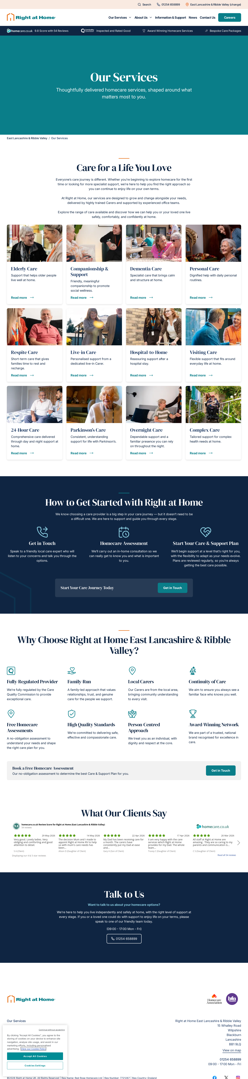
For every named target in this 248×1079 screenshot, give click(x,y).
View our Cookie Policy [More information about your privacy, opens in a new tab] (33, 1048)
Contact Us (207, 17)
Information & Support (170, 17)
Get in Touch (172, 588)
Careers (229, 17)
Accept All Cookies (35, 1056)
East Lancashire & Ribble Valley (27, 138)
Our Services (117, 17)
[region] (35, 1050)
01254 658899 (124, 939)
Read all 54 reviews (227, 855)
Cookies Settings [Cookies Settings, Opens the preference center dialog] (35, 1065)
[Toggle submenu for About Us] (150, 17)
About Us (141, 17)
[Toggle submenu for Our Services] (130, 17)
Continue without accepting (52, 1030)
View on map (232, 1050)
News (193, 17)
